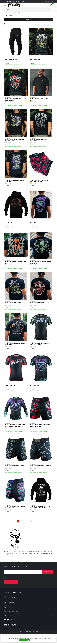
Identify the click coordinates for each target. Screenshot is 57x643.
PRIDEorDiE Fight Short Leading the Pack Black (40, 466)
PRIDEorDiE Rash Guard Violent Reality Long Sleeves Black (15, 425)
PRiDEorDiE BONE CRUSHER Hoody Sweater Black (40, 58)
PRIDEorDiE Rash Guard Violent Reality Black (40, 384)
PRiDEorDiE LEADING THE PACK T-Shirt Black (15, 344)
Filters (28, 19)
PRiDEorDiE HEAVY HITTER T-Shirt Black (15, 262)
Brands (10, 13)
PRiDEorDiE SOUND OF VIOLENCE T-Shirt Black (40, 262)
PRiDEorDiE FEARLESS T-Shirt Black (39, 99)
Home (5, 13)
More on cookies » (35, 640)
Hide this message (24, 640)
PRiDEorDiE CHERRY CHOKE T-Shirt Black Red (40, 303)
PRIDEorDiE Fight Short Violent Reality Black (15, 507)
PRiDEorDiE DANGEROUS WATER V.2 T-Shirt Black (15, 140)
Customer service (11, 582)
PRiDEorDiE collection (32, 551)
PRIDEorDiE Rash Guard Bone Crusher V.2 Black (39, 344)
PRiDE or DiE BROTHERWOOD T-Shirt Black (39, 140)
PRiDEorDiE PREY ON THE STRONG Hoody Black (15, 221)
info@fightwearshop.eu (12, 611)
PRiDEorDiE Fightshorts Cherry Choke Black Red (40, 425)
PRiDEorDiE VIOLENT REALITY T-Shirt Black (39, 221)
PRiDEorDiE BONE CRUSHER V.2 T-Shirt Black (15, 303)
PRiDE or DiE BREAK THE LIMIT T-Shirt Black (14, 181)
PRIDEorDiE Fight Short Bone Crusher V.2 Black (14, 466)
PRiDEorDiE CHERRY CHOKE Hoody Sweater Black (15, 99)
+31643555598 (10, 603)
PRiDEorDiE (17, 13)
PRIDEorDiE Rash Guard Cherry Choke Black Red (15, 384)
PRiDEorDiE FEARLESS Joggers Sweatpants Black (14, 58)
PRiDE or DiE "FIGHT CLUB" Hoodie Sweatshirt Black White (40, 507)
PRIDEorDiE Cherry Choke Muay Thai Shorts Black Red (40, 181)
